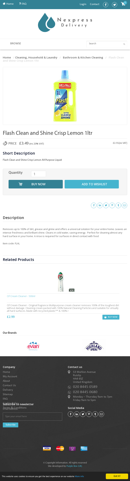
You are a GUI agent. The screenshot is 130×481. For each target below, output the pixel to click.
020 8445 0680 (85, 392)
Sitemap (8, 394)
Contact (94, 4)
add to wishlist (94, 184)
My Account (10, 376)
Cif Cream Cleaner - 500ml (21, 296)
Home (8, 3)
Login (83, 4)
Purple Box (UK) (74, 466)
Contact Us (9, 385)
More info (90, 476)
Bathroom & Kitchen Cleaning (83, 57)
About (6, 381)
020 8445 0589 (85, 387)
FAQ (22, 3)
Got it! (117, 476)
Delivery (8, 389)
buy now (38, 184)
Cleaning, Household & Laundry (36, 57)
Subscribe (10, 424)
